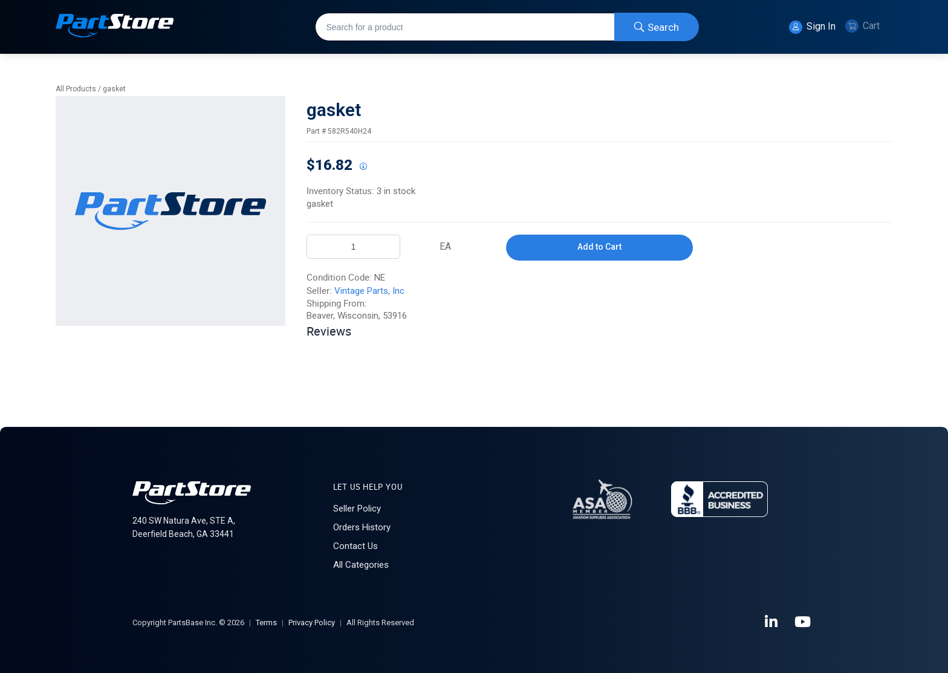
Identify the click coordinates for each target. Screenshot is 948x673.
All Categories (361, 564)
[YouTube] (803, 622)
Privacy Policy (311, 622)
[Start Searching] (656, 27)
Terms (266, 622)
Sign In (812, 27)
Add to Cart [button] (599, 247)
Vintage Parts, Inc (369, 290)
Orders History (362, 527)
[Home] (115, 27)
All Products (76, 89)
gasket (114, 89)
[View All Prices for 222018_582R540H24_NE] (363, 166)
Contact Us (355, 546)
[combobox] (507, 27)
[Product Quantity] (353, 247)
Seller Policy (357, 508)
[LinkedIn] (772, 622)
